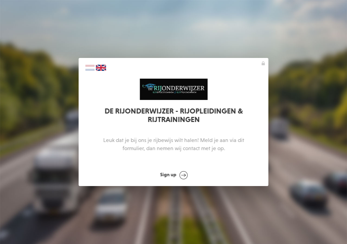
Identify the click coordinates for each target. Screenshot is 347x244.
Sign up (174, 175)
